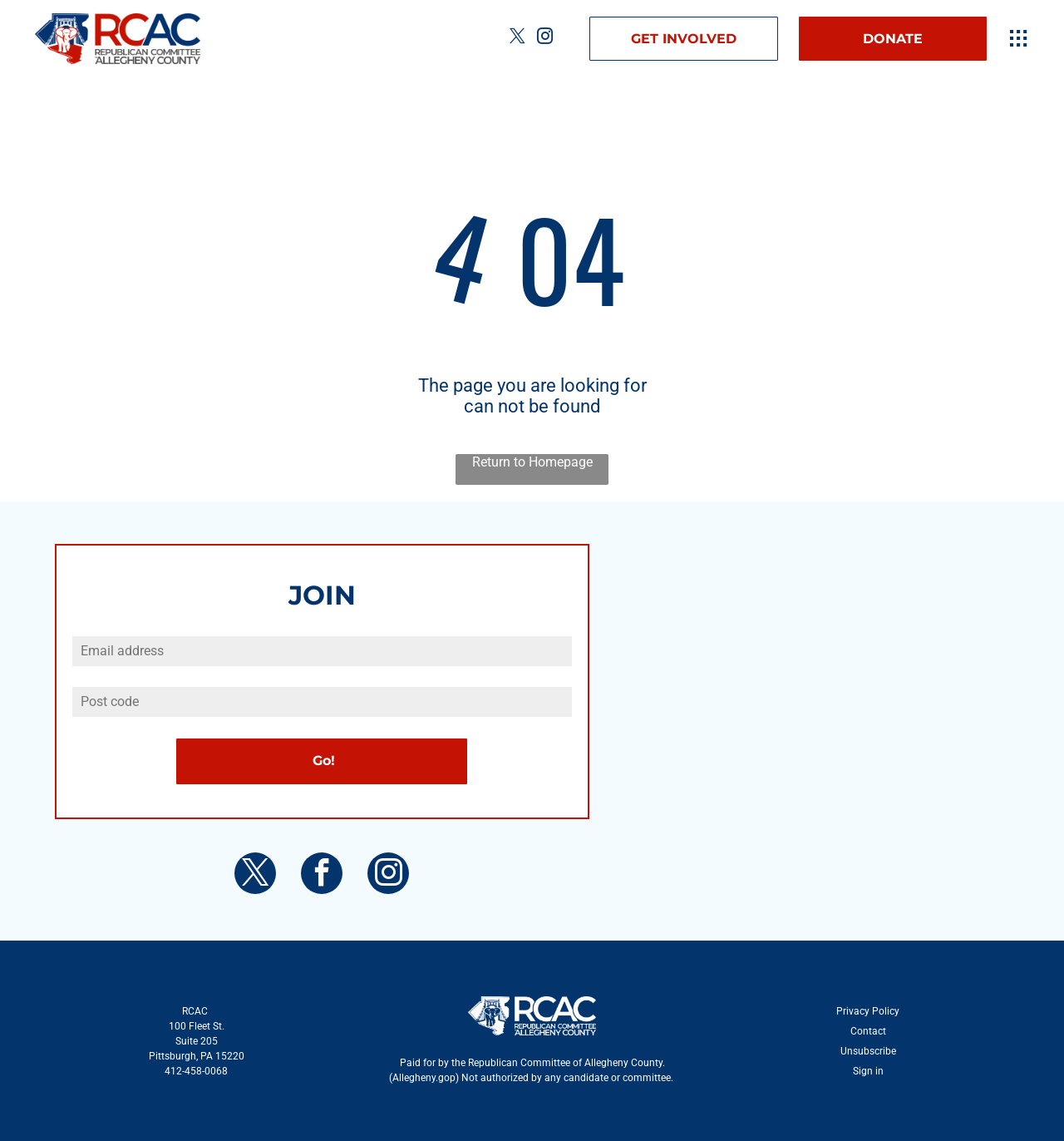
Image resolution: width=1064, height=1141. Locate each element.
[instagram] (544, 38)
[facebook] (321, 875)
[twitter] (517, 38)
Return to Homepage (532, 462)
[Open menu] (1018, 38)
